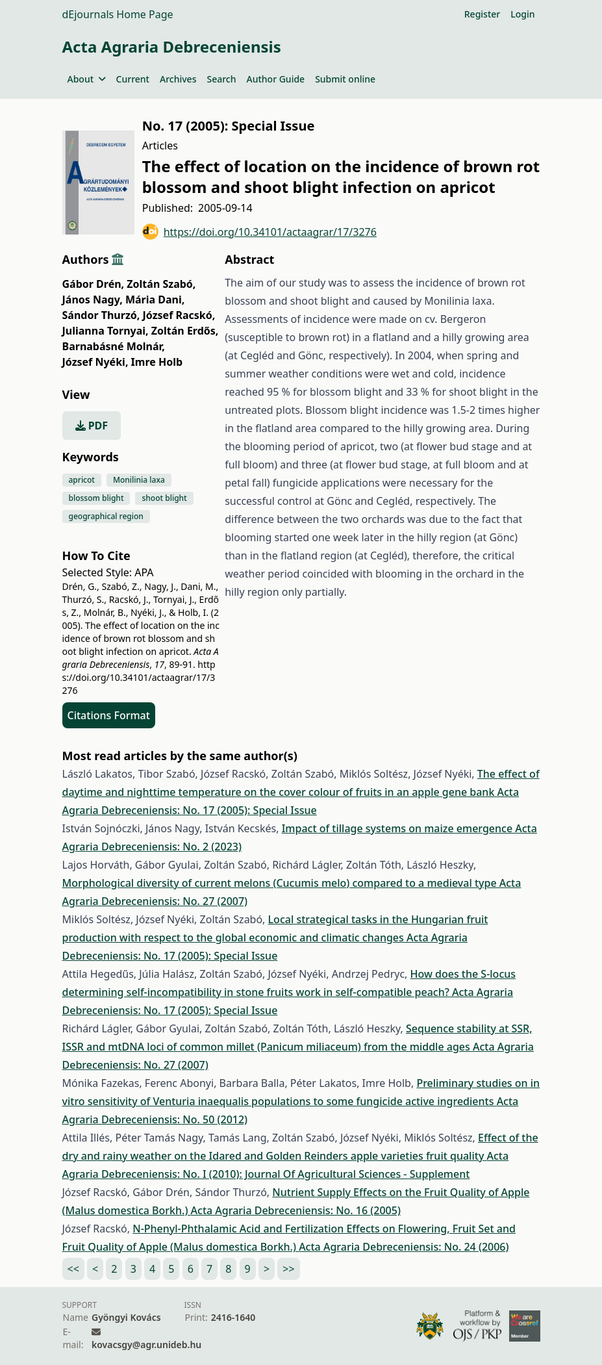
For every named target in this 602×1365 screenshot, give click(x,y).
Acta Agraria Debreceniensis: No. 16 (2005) (296, 1210)
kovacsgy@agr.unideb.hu (146, 1344)
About (87, 79)
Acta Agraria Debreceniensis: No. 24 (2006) (403, 1247)
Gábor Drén (93, 284)
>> (288, 1269)
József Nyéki (95, 362)
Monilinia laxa (139, 479)
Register (482, 14)
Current (132, 79)
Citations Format (109, 715)
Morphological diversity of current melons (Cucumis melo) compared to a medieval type (280, 883)
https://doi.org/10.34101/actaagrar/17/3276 (259, 231)
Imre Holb (157, 362)
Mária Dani (154, 299)
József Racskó (179, 315)
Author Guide (275, 79)
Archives (178, 79)
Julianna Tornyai (105, 331)
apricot (82, 479)
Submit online (345, 79)
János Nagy (92, 299)
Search (221, 79)
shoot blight (164, 498)
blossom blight (96, 498)
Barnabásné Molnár (113, 346)
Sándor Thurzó (101, 315)
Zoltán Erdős (185, 331)
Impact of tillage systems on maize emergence (399, 828)
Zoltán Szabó (161, 284)
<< (73, 1269)
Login (522, 14)
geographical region (106, 516)
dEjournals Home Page (117, 14)
